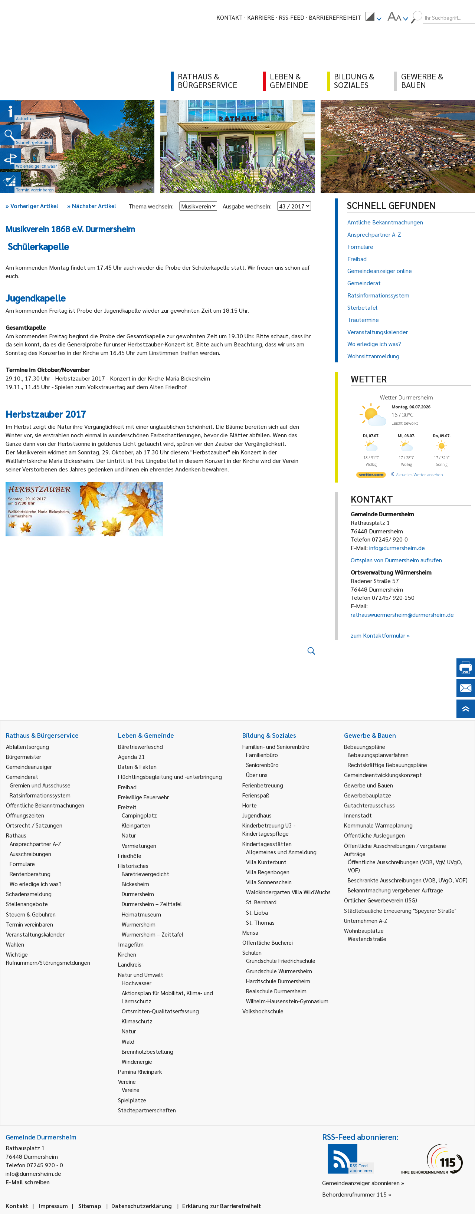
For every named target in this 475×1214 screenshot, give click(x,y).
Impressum (53, 1206)
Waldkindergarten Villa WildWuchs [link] (288, 892)
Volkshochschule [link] (263, 1011)
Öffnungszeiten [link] (25, 815)
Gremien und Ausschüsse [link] (40, 785)
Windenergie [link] (137, 1061)
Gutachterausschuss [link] (369, 805)
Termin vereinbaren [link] (29, 924)
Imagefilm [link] (131, 944)
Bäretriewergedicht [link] (145, 874)
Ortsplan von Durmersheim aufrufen (396, 560)
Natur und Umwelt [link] (140, 974)
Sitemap (89, 1206)
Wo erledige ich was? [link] (36, 884)
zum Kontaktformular (378, 635)
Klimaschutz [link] (137, 1021)
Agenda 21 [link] (131, 756)
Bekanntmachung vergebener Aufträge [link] (395, 890)
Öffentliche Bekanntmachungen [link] (45, 805)
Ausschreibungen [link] (30, 854)
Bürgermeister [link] (23, 756)
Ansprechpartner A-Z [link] (35, 844)
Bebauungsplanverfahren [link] (378, 755)
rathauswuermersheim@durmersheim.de (402, 614)
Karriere (260, 17)
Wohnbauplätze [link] (364, 930)
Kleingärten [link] (136, 825)
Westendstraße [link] (367, 938)
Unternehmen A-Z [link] (365, 920)
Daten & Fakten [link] (137, 766)
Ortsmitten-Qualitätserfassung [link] (160, 1011)
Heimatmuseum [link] (141, 914)
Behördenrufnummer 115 (354, 1194)
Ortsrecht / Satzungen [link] (34, 825)
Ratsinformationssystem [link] (40, 795)
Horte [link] (249, 805)
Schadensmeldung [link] (29, 894)
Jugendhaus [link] (257, 815)
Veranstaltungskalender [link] (35, 934)
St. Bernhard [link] (261, 902)
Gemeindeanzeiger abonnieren (361, 1183)
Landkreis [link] (129, 964)
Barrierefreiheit (335, 17)
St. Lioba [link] (257, 912)
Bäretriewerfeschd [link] (140, 746)
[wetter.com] (371, 476)
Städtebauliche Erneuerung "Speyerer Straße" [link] (400, 910)
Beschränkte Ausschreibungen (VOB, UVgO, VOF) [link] (408, 880)
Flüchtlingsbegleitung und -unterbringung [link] (170, 776)
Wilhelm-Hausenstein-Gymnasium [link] (287, 1001)
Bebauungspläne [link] (364, 746)
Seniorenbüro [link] (262, 765)
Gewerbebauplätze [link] (367, 795)
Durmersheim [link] (138, 894)
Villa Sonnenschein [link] (269, 882)
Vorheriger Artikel (32, 206)
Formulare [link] (22, 864)
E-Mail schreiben (28, 1182)
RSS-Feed (291, 17)
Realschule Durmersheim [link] (276, 991)
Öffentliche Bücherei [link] (267, 942)
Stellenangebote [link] (27, 904)
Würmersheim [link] (138, 924)
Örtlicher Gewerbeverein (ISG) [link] (380, 900)
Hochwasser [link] (136, 983)
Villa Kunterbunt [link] (266, 862)
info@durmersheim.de (397, 548)
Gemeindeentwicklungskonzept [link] (383, 775)
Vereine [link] (131, 1089)
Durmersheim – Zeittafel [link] (152, 904)
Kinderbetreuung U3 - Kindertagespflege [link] (268, 829)
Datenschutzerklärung (141, 1206)
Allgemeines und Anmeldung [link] (281, 852)
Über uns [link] (257, 775)
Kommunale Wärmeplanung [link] (378, 825)
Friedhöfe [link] (129, 855)
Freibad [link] (127, 787)
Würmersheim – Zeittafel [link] (152, 934)
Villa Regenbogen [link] (267, 872)
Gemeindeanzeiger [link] (29, 766)
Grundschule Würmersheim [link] (279, 971)
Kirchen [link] (127, 954)
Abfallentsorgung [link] (27, 746)
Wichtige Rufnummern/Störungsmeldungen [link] (48, 958)
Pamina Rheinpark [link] (140, 1071)
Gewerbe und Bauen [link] (368, 785)
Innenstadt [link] (358, 815)
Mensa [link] (250, 932)
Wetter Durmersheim (406, 397)
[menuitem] (373, 17)
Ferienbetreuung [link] (262, 785)
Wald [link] (128, 1041)
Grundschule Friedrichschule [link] (280, 960)
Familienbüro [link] (262, 755)
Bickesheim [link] (135, 884)
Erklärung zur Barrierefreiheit (221, 1206)
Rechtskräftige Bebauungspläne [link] (387, 765)
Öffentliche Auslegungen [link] (374, 835)
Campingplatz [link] (139, 815)
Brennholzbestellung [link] (147, 1051)
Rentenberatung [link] (30, 874)
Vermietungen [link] (139, 845)
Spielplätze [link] (132, 1100)
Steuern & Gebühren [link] (31, 914)
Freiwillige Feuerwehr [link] (143, 797)
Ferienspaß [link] (255, 795)
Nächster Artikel (91, 206)
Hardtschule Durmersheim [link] (278, 981)
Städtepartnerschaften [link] (147, 1110)
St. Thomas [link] (260, 922)
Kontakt (229, 17)
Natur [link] (129, 835)
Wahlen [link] (15, 944)
